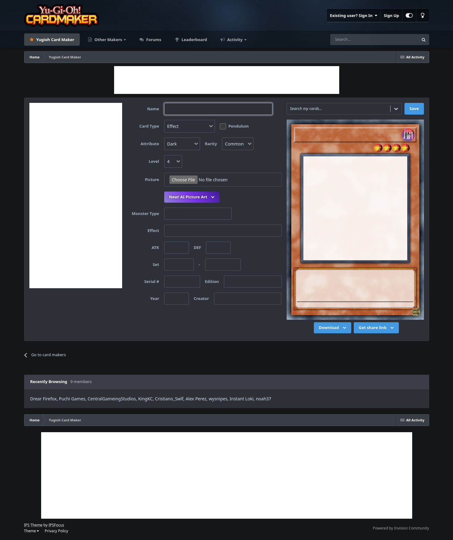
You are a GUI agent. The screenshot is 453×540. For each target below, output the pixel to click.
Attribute (149, 143)
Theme (31, 531)
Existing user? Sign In (353, 15)
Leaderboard (194, 39)
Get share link (377, 328)
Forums (153, 39)
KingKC (145, 399)
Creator (201, 298)
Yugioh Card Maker (55, 39)
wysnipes (218, 399)
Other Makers (108, 39)
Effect (153, 230)
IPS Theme (33, 525)
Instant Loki (242, 399)
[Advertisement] (226, 80)
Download (333, 328)
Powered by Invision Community (401, 528)
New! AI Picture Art (192, 197)
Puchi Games (72, 399)
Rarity (211, 143)
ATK (155, 247)
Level (154, 161)
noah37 (263, 399)
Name (153, 109)
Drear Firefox (43, 399)
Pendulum (239, 126)
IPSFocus (56, 525)
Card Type (149, 126)
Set (156, 264)
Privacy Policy (56, 531)
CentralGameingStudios (112, 399)
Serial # (151, 281)
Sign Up (391, 15)
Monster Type (145, 213)
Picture (152, 179)
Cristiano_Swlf (169, 399)
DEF (197, 247)
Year (154, 298)
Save (414, 108)
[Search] (354, 39)
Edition (212, 281)
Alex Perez (196, 399)
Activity (234, 39)
